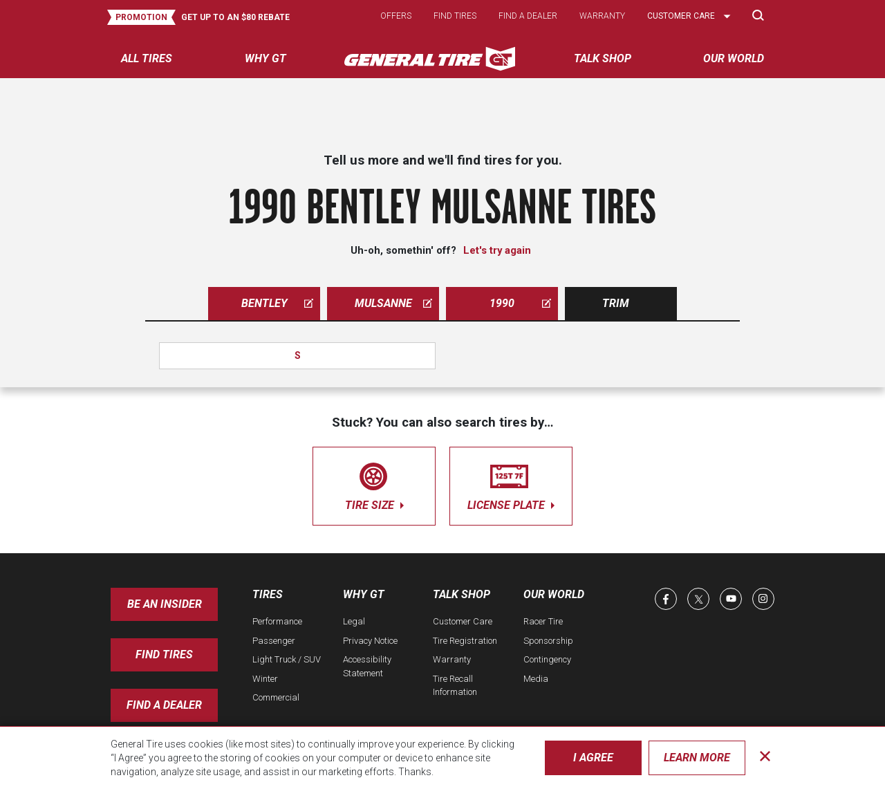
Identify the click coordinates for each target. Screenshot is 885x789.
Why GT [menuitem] (265, 58)
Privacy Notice (370, 640)
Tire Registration (465, 640)
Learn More (697, 757)
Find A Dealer (164, 705)
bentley (277, 303)
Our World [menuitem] (733, 58)
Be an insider (164, 604)
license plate (511, 484)
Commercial (275, 697)
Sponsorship (548, 640)
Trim (615, 303)
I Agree (593, 757)
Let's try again (497, 250)
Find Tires (164, 654)
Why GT (363, 594)
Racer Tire (543, 621)
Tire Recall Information (455, 686)
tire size (374, 484)
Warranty (602, 16)
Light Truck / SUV (286, 659)
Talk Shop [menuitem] (602, 58)
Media (535, 679)
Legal (354, 621)
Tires (267, 594)
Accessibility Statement (367, 666)
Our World (553, 594)
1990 (520, 303)
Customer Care (462, 621)
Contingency (547, 659)
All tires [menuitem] (146, 58)
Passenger (273, 640)
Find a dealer (528, 16)
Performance (277, 621)
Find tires (455, 16)
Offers (395, 16)
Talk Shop (461, 594)
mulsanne (394, 303)
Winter (265, 679)
